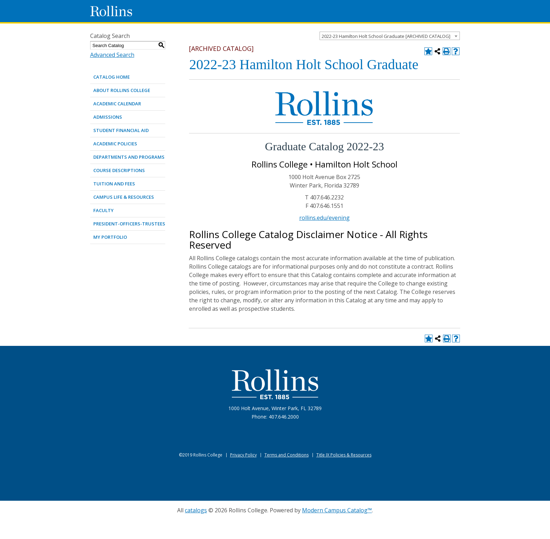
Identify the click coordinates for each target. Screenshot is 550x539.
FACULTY (103, 210)
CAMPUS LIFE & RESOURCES (123, 197)
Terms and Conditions (286, 455)
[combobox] (390, 36)
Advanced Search (112, 55)
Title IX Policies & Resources (343, 455)
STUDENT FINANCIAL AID (121, 130)
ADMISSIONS (107, 117)
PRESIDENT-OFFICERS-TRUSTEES (129, 224)
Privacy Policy (243, 455)
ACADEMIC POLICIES (115, 143)
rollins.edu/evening (324, 218)
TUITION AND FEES (114, 183)
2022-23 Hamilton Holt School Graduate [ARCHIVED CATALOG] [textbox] (386, 36)
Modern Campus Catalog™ (337, 510)
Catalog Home (111, 77)
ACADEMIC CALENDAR (117, 103)
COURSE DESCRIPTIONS (119, 170)
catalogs (196, 510)
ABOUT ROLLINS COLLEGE (121, 90)
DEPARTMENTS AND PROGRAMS (129, 157)
